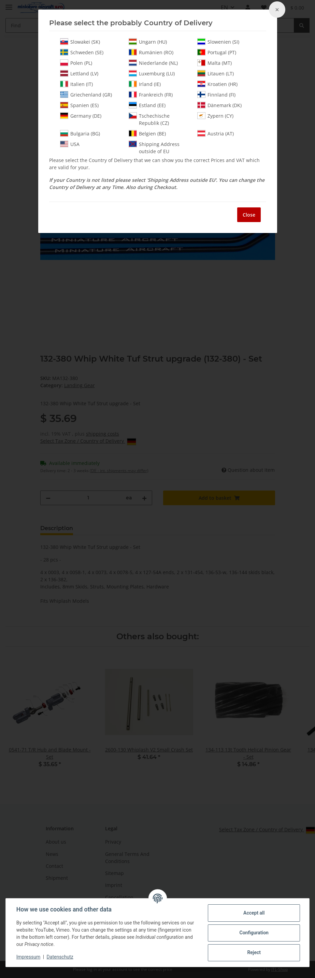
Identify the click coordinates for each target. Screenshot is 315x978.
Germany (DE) (80, 115)
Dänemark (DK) (219, 105)
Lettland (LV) (79, 73)
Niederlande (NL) (153, 62)
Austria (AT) (215, 133)
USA (70, 144)
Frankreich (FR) (151, 94)
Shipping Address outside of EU (154, 148)
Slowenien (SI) (218, 41)
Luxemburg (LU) (152, 73)
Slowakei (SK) (80, 41)
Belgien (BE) (147, 133)
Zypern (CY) (215, 115)
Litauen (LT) (215, 73)
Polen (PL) (76, 62)
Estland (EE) (147, 105)
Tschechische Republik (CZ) (149, 119)
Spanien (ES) (79, 105)
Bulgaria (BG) (80, 133)
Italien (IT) (76, 84)
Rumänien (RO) (151, 52)
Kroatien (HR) (217, 84)
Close (249, 214)
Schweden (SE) (81, 52)
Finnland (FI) (216, 94)
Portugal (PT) (216, 52)
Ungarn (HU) (148, 41)
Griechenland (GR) (86, 94)
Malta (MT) (214, 62)
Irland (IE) (145, 84)
